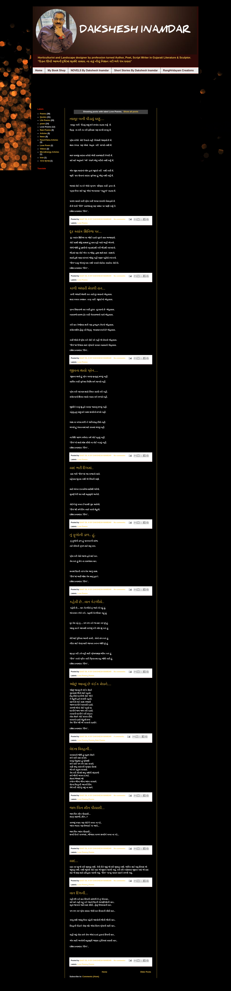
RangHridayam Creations (178, 70)
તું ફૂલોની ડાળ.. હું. (83, 535)
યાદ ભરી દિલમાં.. (82, 468)
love (42, 158)
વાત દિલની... (79, 893)
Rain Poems (100, 740)
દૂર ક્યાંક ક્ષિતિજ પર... (86, 231)
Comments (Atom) (90, 976)
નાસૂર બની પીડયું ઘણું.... (87, 119)
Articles (43, 133)
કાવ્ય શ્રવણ (45, 161)
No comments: (120, 219)
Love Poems (82, 223)
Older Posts (145, 972)
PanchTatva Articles (49, 140)
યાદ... (74, 861)
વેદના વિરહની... (81, 749)
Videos (43, 149)
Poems (91, 676)
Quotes (43, 117)
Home (38, 70)
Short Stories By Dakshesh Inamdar (136, 70)
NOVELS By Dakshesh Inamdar (90, 70)
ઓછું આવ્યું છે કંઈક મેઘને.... (90, 684)
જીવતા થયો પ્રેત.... (84, 370)
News (42, 137)
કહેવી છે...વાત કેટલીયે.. (87, 602)
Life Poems (45, 120)
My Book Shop (56, 70)
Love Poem (45, 145)
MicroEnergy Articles (49, 152)
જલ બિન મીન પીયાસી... (87, 808)
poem (42, 124)
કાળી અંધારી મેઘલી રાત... (87, 288)
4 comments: (119, 736)
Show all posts (131, 111)
